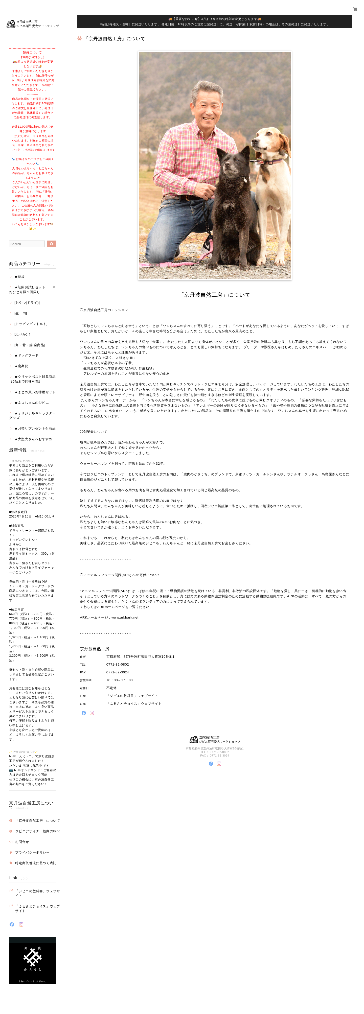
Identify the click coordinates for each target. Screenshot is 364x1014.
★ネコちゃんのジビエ (31, 403)
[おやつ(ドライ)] (27, 302)
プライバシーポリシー (32, 852)
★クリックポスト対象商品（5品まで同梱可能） (32, 379)
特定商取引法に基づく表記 (36, 863)
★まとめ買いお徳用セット (35, 392)
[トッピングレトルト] (31, 324)
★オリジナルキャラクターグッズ (32, 415)
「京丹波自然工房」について (37, 820)
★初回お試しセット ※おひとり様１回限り (32, 289)
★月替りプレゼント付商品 (35, 428)
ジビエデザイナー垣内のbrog (37, 831)
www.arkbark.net (125, 617)
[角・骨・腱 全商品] (29, 345)
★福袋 (19, 276)
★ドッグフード (26, 355)
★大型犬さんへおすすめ (33, 439)
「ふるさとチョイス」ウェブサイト (37, 908)
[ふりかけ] (22, 334)
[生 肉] (20, 313)
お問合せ (22, 842)
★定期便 (21, 366)
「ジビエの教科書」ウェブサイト (37, 893)
